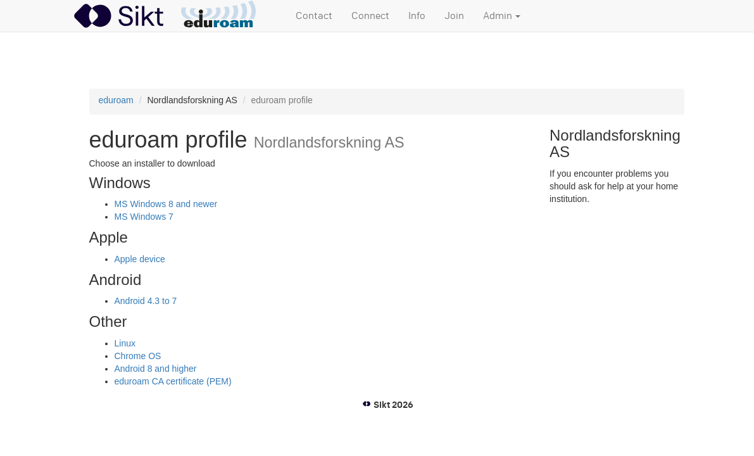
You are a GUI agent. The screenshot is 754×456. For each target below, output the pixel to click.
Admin (501, 16)
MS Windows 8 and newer (166, 204)
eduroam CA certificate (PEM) (173, 381)
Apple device (140, 259)
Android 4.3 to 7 (146, 301)
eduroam (116, 100)
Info (416, 16)
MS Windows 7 (144, 217)
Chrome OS (138, 356)
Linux (125, 343)
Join (454, 16)
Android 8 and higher (156, 369)
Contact (314, 16)
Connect (370, 16)
